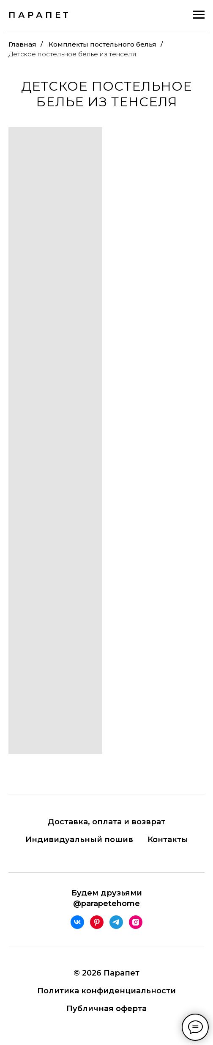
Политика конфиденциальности (106, 990)
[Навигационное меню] (199, 15)
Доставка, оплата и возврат (106, 821)
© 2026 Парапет (106, 973)
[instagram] (135, 922)
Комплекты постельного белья (102, 44)
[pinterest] (97, 922)
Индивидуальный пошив (79, 839)
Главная (22, 44)
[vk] (77, 922)
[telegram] (116, 922)
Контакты (167, 839)
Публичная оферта (106, 1008)
